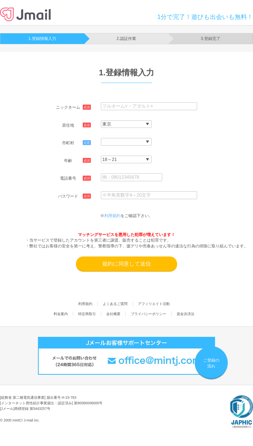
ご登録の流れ (211, 363)
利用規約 (112, 216)
